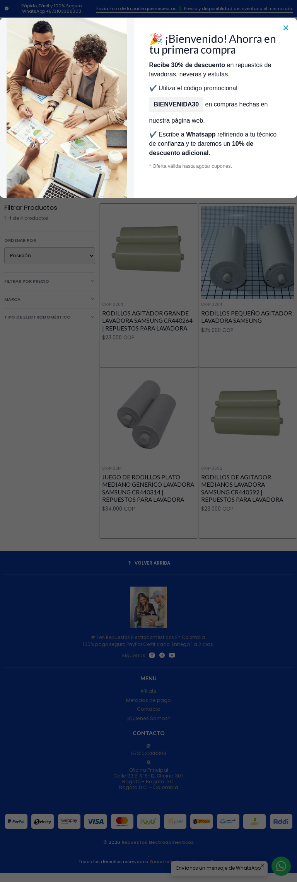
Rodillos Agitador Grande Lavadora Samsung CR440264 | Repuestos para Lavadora (147, 321)
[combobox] (135, 85)
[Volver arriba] (148, 563)
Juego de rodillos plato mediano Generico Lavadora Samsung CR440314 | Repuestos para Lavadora (148, 511)
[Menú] (16, 85)
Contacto (148, 709)
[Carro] (288, 85)
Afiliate (148, 691)
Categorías (149, 111)
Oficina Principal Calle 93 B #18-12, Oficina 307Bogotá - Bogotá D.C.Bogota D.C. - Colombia (148, 775)
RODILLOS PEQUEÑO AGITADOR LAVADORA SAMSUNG (246, 317)
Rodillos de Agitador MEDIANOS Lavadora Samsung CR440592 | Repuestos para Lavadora (242, 521)
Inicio (25, 128)
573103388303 (148, 750)
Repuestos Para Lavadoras (72, 128)
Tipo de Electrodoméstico (49, 317)
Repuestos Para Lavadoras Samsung (155, 128)
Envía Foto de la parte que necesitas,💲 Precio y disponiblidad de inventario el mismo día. (194, 8)
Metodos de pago (148, 700)
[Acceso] (262, 85)
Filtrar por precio (49, 281)
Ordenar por (20, 240)
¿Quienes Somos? (148, 718)
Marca (49, 299)
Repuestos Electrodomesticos (157, 842)
